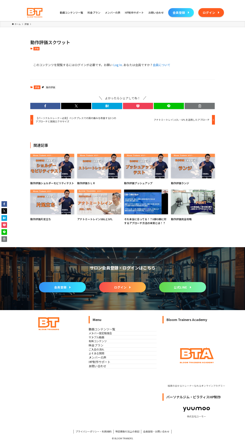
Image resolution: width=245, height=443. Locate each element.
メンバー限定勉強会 (107, 339)
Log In (117, 65)
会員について (161, 65)
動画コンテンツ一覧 (106, 331)
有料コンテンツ (104, 355)
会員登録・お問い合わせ (156, 431)
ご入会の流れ (103, 372)
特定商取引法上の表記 (127, 431)
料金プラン (100, 364)
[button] (45, 106)
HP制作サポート (104, 397)
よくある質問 (103, 380)
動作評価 (50, 87)
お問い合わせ (102, 405)
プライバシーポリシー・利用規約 (94, 431)
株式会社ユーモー (196, 416)
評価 (37, 48)
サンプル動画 (103, 347)
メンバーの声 (102, 388)
